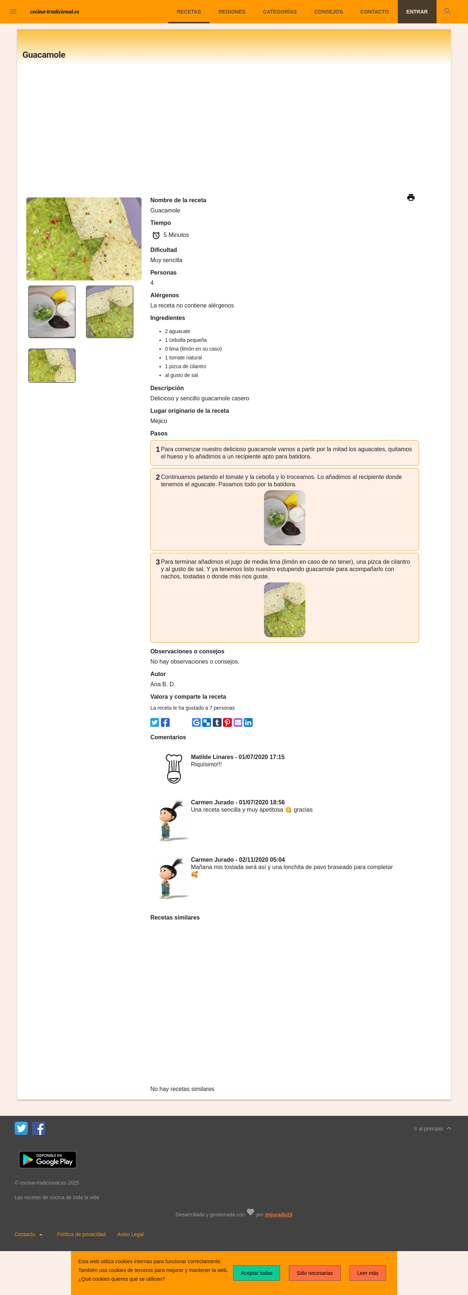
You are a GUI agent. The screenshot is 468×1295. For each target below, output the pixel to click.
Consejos (328, 12)
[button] (13, 11)
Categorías (280, 12)
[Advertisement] (234, 130)
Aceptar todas (256, 1273)
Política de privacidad (81, 1234)
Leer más (367, 1273)
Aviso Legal (130, 1234)
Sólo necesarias (315, 1273)
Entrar (417, 12)
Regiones (231, 12)
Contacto (375, 12)
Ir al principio (433, 1128)
